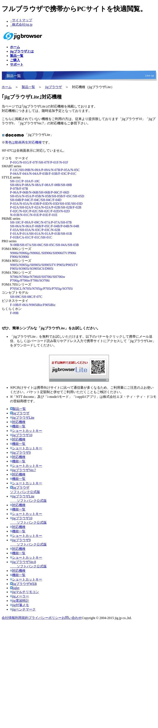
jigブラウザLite (22, 417)
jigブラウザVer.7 (23, 470)
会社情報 (8, 617)
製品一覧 (28, 87)
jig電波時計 (19, 600)
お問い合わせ (72, 617)
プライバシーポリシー (45, 617)
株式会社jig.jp (22, 24)
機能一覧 (17, 426)
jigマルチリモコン (24, 592)
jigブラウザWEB (23, 584)
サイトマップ (22, 20)
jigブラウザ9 (20, 452)
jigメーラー (19, 596)
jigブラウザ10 (21, 435)
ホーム (7, 87)
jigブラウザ (53, 87)
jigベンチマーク (23, 609)
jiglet (14, 588)
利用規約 (21, 617)
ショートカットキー (26, 430)
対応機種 (17, 422)
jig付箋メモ (19, 605)
